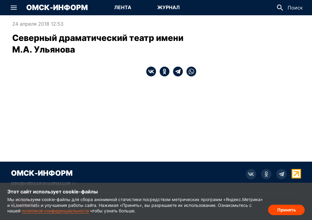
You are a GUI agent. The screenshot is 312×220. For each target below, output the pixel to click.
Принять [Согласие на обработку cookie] (286, 209)
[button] (13, 7)
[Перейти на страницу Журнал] (168, 7)
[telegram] (176, 71)
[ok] (162, 71)
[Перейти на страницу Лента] (123, 7)
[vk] (151, 71)
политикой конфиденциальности (55, 210)
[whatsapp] (189, 71)
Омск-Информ (57, 7)
